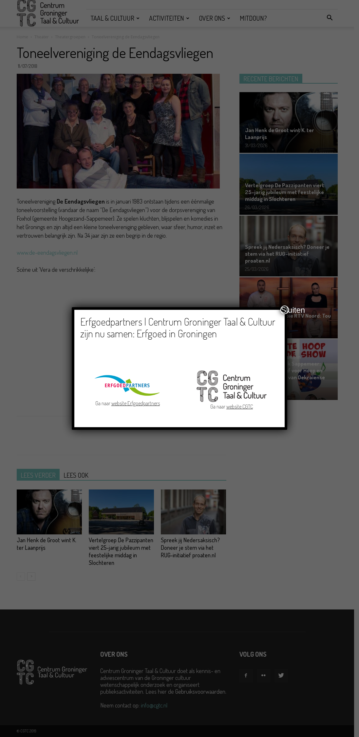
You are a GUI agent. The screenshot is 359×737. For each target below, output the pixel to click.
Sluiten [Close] (285, 310)
